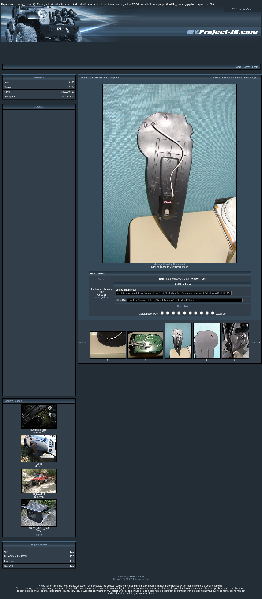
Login (255, 67)
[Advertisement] (131, 52)
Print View (182, 306)
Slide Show (236, 77)
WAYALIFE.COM (241, 8)
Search (246, 67)
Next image (250, 77)
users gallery (101, 297)
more (39, 534)
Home (238, 67)
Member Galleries (99, 77)
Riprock (115, 77)
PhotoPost (135, 576)
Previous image (221, 77)
